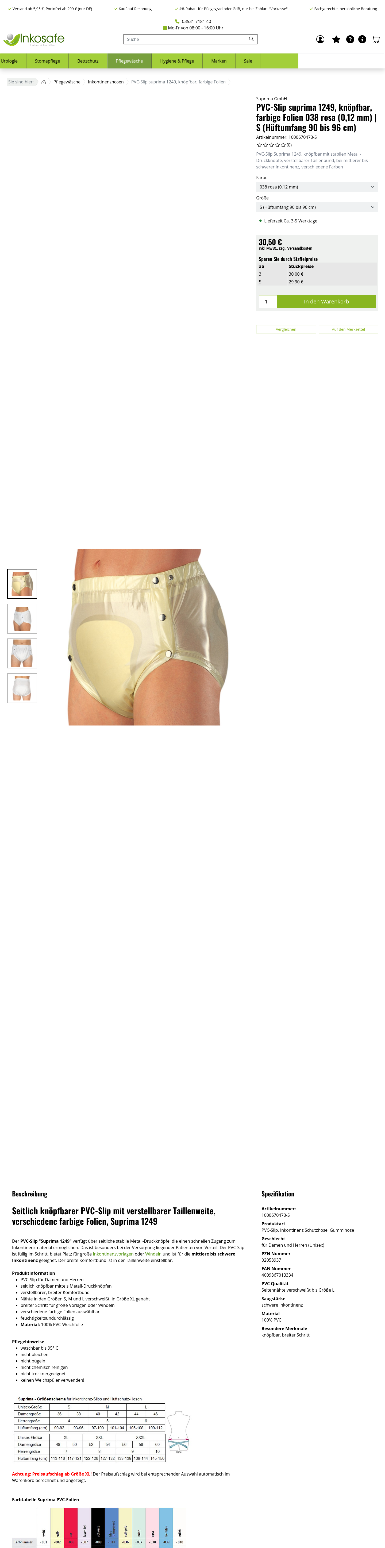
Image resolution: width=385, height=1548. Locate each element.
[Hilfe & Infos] (362, 39)
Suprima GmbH (271, 99)
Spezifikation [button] (277, 1193)
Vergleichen (286, 329)
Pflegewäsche (215, 61)
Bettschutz (174, 61)
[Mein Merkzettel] (336, 39)
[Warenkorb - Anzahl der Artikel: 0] (376, 39)
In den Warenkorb (326, 301)
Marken (305, 61)
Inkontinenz (58, 61)
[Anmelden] (320, 39)
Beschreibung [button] (29, 1193)
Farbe (261, 177)
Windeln (153, 1254)
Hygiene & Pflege (263, 61)
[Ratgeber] (350, 39)
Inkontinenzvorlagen (113, 1254)
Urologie (95, 61)
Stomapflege (134, 61)
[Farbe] (317, 187)
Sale (334, 61)
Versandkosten (299, 248)
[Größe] (317, 207)
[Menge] (268, 301)
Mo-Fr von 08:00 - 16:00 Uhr (193, 28)
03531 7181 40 (193, 21)
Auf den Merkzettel (348, 329)
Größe (262, 198)
